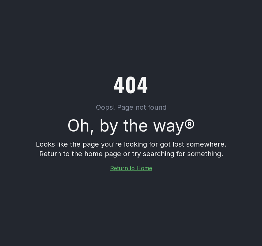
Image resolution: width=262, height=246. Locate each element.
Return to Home (131, 168)
